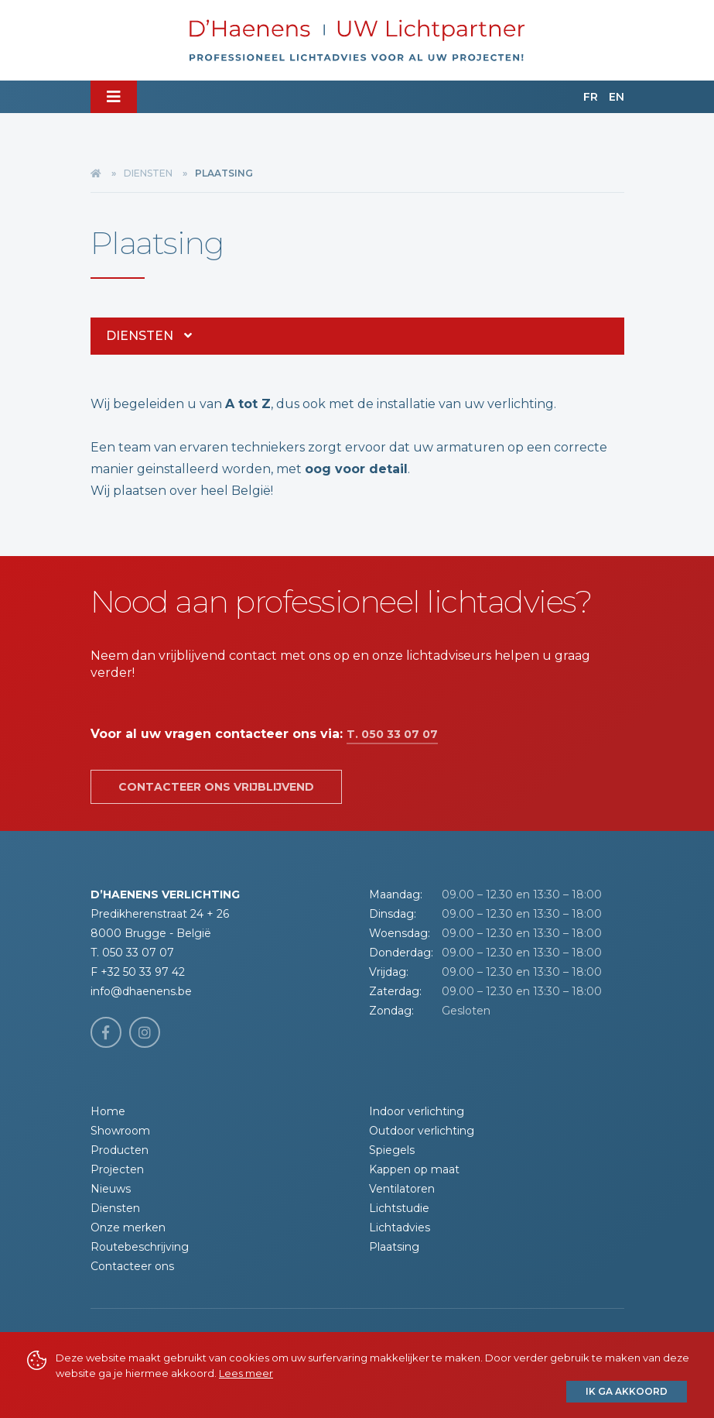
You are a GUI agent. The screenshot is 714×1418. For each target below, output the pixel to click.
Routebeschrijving (140, 1247)
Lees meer (246, 1373)
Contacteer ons (132, 1266)
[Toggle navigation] (114, 97)
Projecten (117, 1169)
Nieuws (111, 1189)
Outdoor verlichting (421, 1131)
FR (590, 97)
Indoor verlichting (416, 1111)
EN (616, 97)
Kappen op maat (414, 1169)
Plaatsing (394, 1247)
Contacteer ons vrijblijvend (216, 787)
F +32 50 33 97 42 (138, 972)
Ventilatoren (402, 1189)
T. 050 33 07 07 (392, 734)
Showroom (120, 1131)
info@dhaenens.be (141, 991)
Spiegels (392, 1150)
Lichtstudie (399, 1208)
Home (108, 1111)
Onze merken (128, 1227)
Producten (120, 1150)
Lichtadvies (399, 1227)
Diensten (148, 173)
